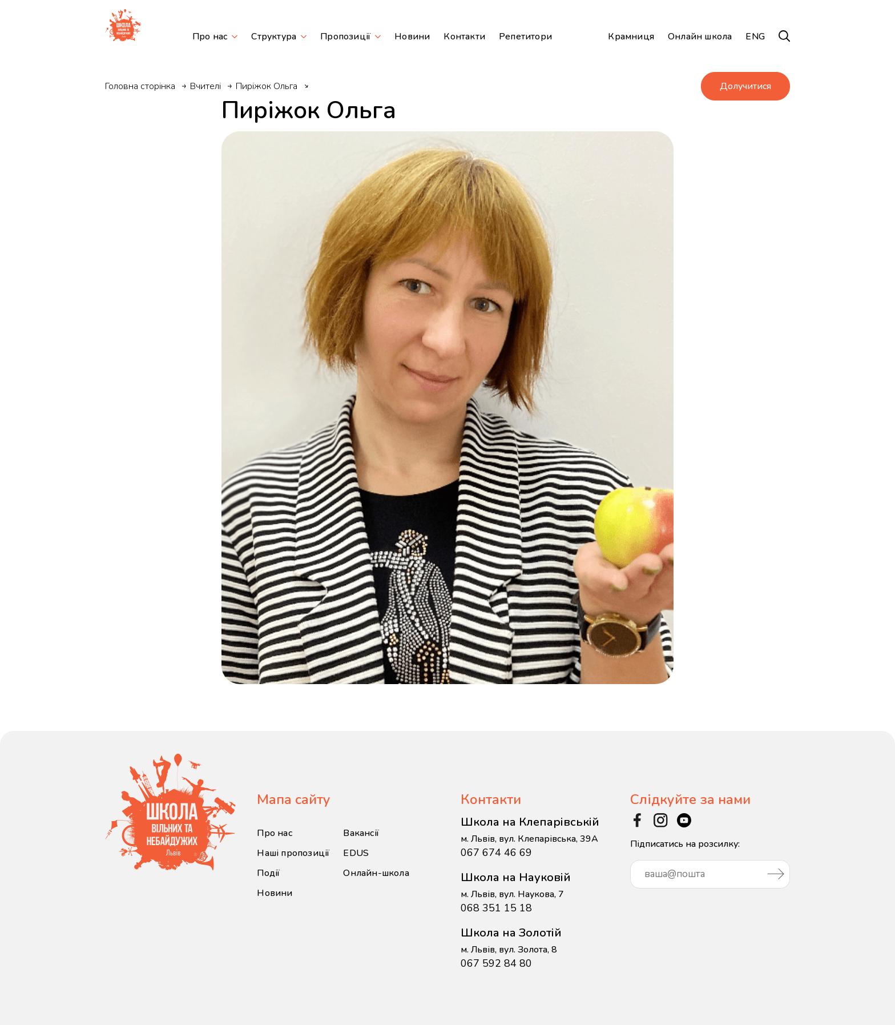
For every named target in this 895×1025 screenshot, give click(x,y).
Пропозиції (345, 36)
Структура (273, 36)
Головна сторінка (140, 86)
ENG (755, 36)
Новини (412, 36)
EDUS (356, 853)
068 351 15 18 (496, 908)
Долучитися (745, 86)
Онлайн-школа (376, 873)
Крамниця (631, 36)
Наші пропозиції (293, 853)
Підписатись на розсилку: (710, 863)
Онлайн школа (700, 36)
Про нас (209, 36)
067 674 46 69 (496, 852)
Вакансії (361, 833)
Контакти (464, 36)
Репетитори (525, 36)
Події (268, 873)
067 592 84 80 (496, 963)
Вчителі (205, 86)
